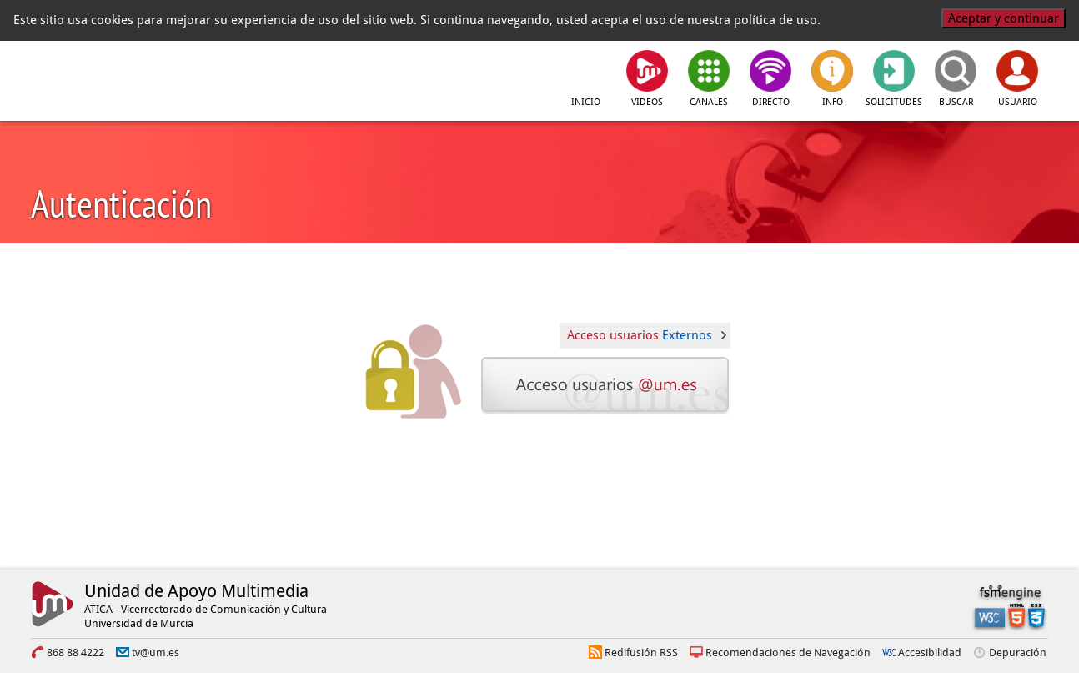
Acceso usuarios (639, 335)
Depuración (1017, 652)
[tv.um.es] (283, 76)
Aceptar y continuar (1003, 18)
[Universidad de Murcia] (106, 76)
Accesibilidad (929, 652)
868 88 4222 (75, 652)
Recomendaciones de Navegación (788, 652)
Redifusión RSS (641, 652)
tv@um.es (155, 652)
